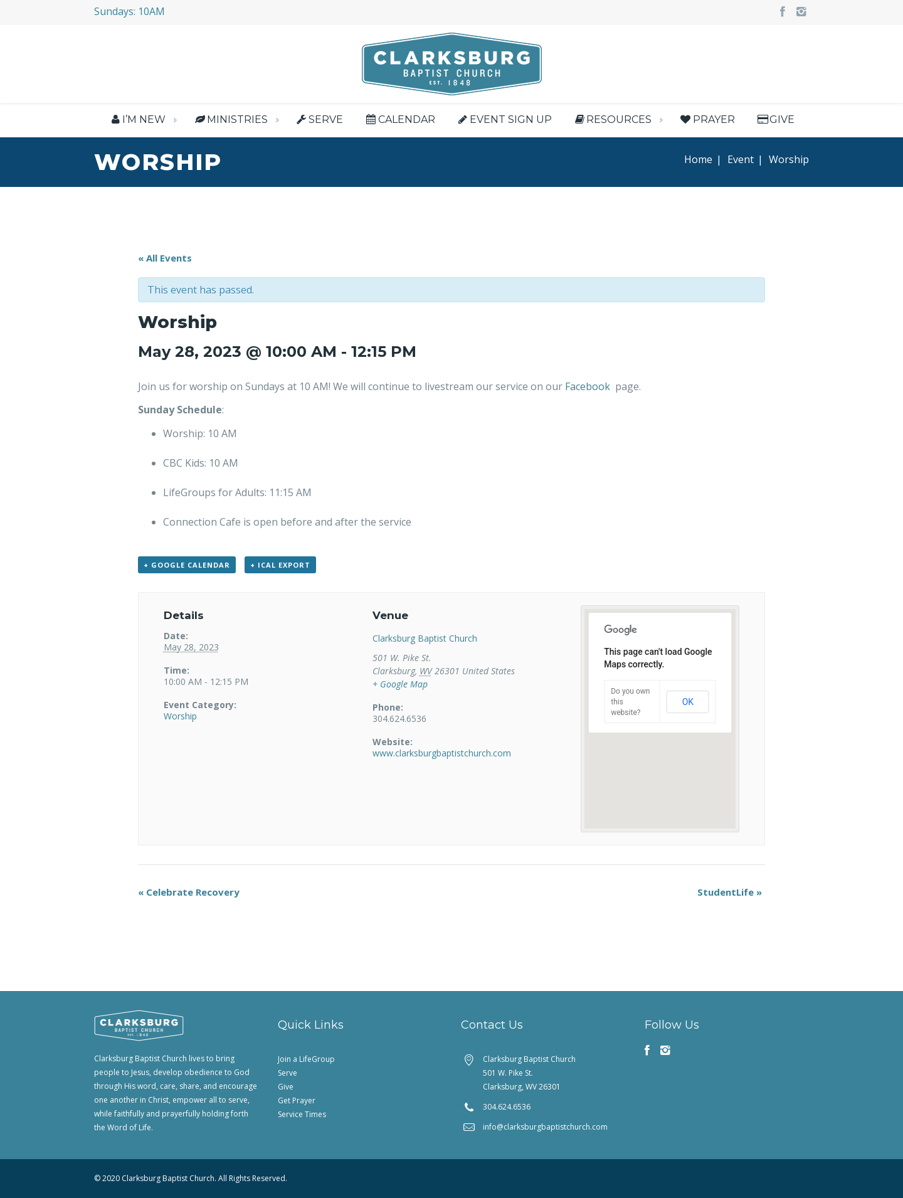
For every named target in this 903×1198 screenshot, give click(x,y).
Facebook (589, 386)
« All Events (165, 258)
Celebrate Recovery (189, 892)
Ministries (230, 119)
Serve (319, 119)
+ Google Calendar (187, 565)
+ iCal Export (280, 565)
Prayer (706, 119)
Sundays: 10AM (129, 11)
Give (775, 119)
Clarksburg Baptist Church (424, 638)
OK (688, 702)
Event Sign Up (504, 119)
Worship (180, 716)
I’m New (137, 119)
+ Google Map (400, 684)
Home (698, 159)
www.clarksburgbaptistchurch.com (441, 753)
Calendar (399, 119)
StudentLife (729, 892)
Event (740, 159)
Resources (612, 119)
